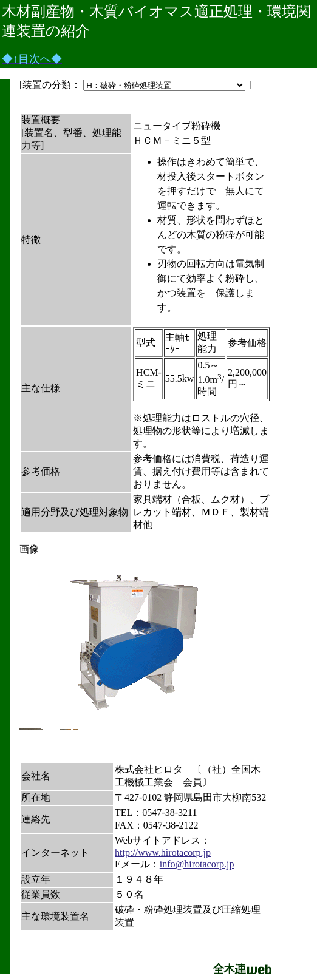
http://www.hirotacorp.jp (163, 852)
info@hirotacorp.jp (197, 864)
